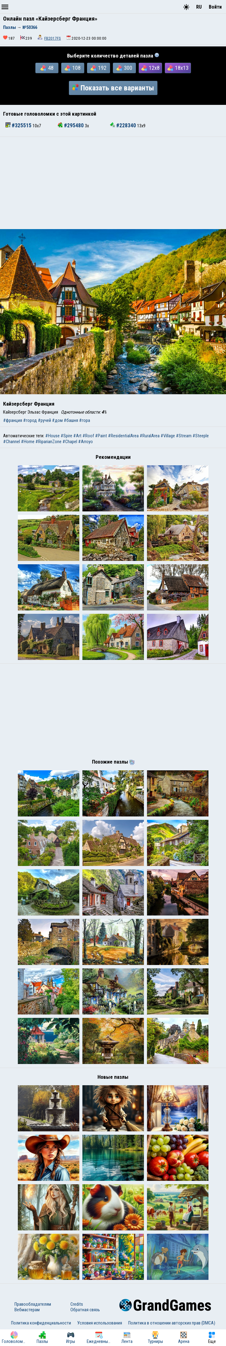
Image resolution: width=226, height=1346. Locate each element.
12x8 (150, 68)
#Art (77, 436)
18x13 (177, 68)
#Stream (184, 436)
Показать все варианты (113, 88)
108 (73, 68)
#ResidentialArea (123, 436)
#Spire (66, 436)
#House (52, 436)
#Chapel (69, 441)
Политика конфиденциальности (41, 1323)
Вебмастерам (27, 1309)
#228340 (123, 125)
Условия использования (99, 1323)
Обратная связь (85, 1309)
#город (30, 420)
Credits (76, 1304)
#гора (84, 420)
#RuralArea (150, 436)
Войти (215, 7)
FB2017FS (52, 38)
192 (98, 68)
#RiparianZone (48, 441)
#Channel (11, 441)
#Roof (88, 436)
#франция (12, 420)
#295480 (71, 125)
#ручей (44, 420)
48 (47, 68)
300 (124, 68)
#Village (168, 436)
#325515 (19, 125)
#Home (27, 441)
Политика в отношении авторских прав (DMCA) (171, 1323)
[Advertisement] (113, 183)
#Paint (101, 436)
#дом (57, 420)
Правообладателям (32, 1304)
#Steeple (200, 436)
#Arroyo (85, 441)
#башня (71, 420)
